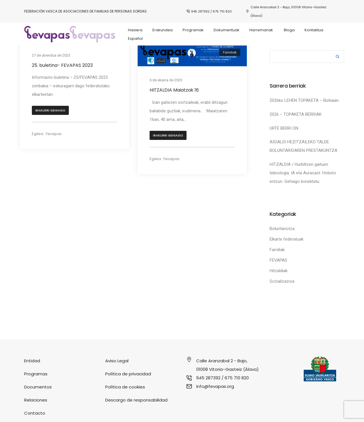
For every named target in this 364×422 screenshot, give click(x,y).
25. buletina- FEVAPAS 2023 (62, 65)
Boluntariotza (282, 228)
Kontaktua (314, 30)
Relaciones (35, 400)
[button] (50, 111)
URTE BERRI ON (284, 128)
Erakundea (162, 30)
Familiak (230, 52)
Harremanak (261, 30)
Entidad (32, 361)
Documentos (38, 387)
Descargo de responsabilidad (136, 400)
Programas (35, 374)
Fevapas (54, 134)
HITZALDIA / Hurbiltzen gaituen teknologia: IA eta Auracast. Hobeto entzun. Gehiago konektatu (303, 173)
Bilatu (337, 57)
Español (135, 38)
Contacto (34, 413)
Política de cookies (125, 387)
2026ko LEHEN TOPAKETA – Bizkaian (304, 100)
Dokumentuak (226, 30)
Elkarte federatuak (286, 239)
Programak (193, 30)
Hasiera (135, 30)
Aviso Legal (117, 361)
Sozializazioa (282, 281)
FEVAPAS (278, 260)
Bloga (289, 30)
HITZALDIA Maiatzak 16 (174, 90)
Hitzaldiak (279, 270)
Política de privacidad (128, 374)
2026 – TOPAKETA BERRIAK (296, 114)
